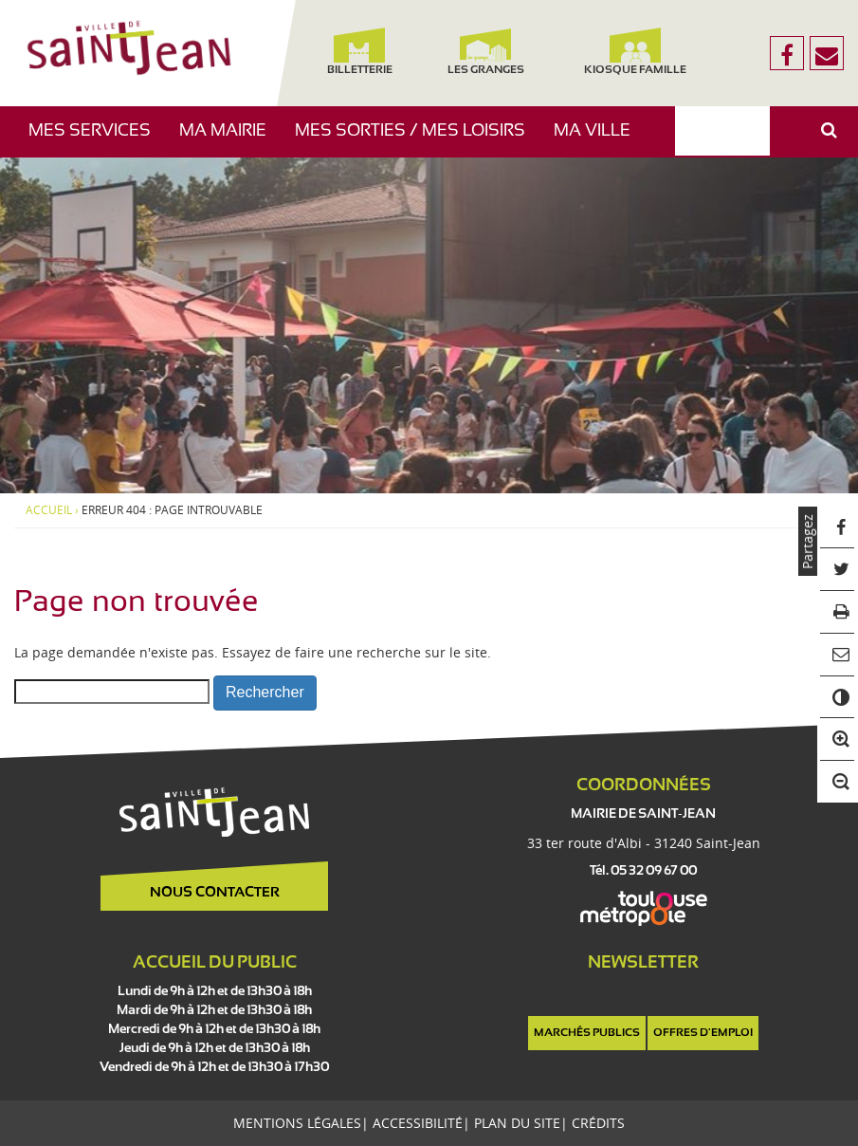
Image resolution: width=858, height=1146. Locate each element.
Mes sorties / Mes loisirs (417, 139)
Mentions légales (297, 1123)
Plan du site (517, 1123)
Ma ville (599, 139)
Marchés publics (587, 1033)
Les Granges (485, 52)
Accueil (49, 510)
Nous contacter (215, 892)
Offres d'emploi (703, 1033)
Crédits (598, 1123)
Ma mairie (230, 139)
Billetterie (359, 52)
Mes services (96, 139)
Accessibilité (418, 1123)
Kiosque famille (635, 52)
